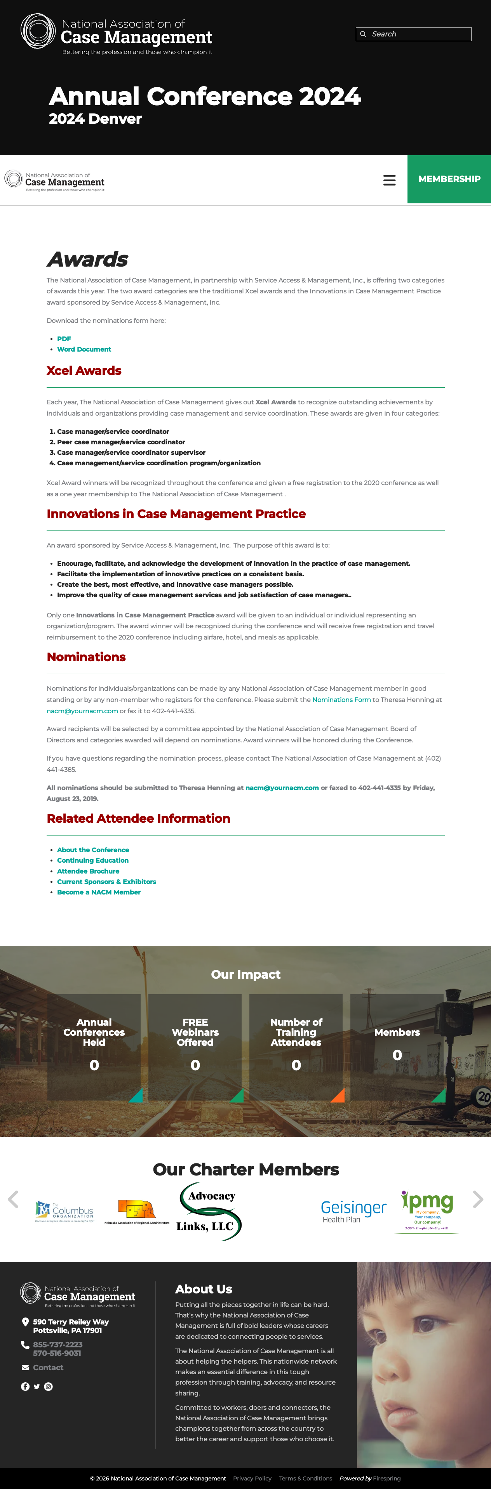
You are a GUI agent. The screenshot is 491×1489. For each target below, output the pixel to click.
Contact (47, 1368)
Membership (448, 180)
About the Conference (93, 850)
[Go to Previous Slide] (13, 1199)
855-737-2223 (57, 1345)
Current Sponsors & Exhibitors (106, 882)
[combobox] (414, 34)
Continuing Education (93, 860)
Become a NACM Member (99, 892)
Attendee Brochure (88, 871)
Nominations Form (341, 700)
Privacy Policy (252, 1478)
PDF (64, 339)
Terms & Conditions (305, 1478)
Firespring (387, 1478)
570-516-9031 (56, 1353)
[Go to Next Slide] (477, 1199)
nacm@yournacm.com (82, 711)
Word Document (84, 349)
